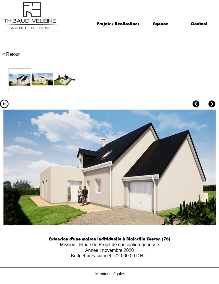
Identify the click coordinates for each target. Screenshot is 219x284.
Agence (160, 23)
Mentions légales (110, 273)
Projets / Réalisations (118, 23)
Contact (199, 23)
